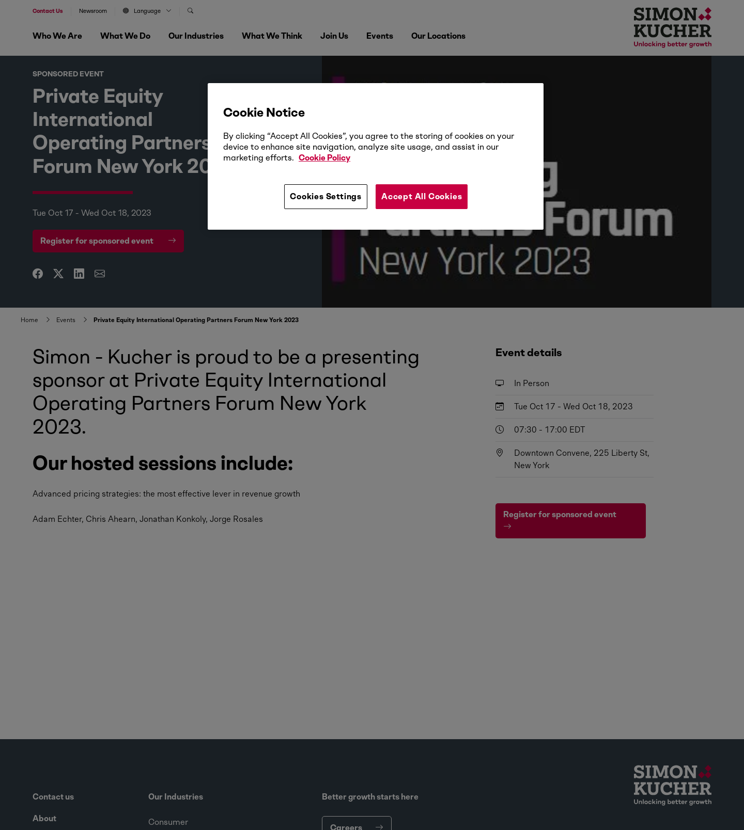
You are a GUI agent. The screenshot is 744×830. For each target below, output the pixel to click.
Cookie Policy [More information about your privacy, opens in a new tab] (324, 158)
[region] (376, 156)
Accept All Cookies (421, 196)
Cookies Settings (326, 196)
